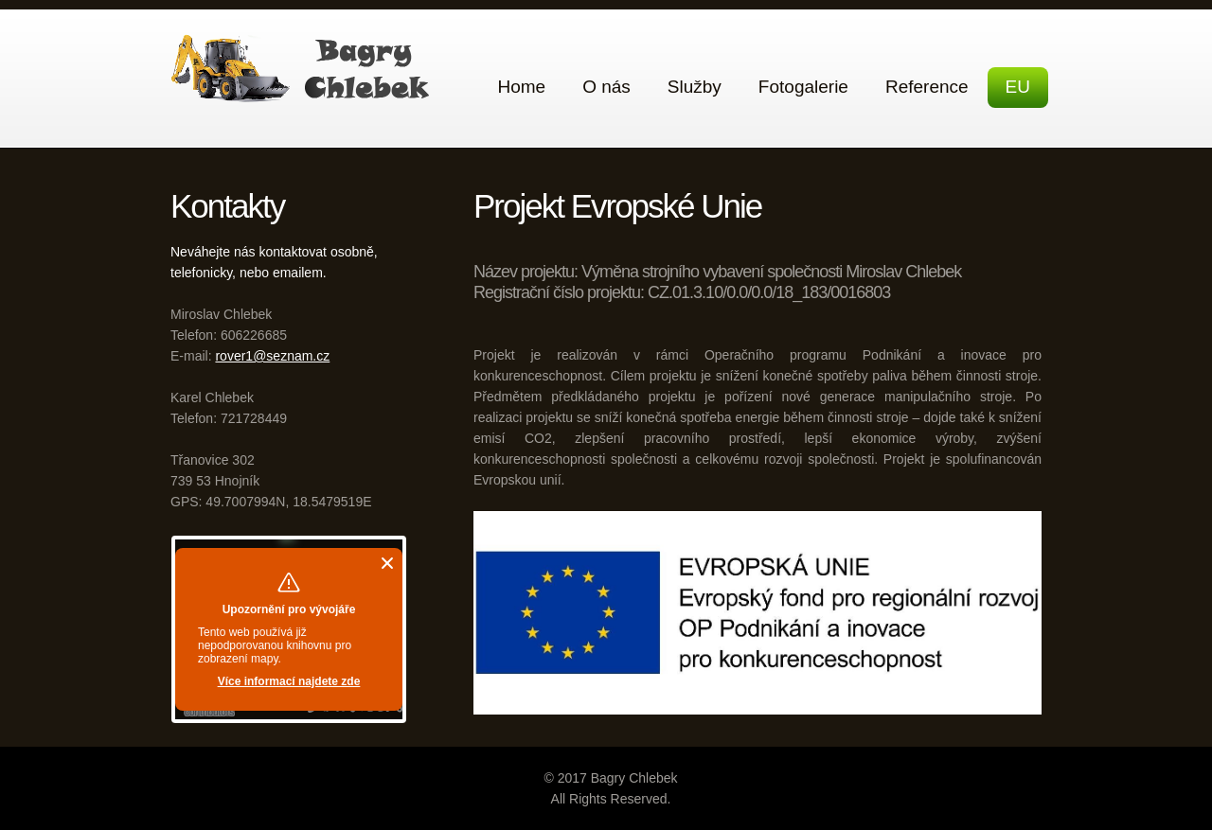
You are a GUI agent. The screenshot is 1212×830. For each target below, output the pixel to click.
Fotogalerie (803, 87)
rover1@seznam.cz (272, 355)
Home (521, 87)
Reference (927, 87)
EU (1018, 87)
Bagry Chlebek (305, 68)
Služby (695, 87)
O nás (606, 87)
